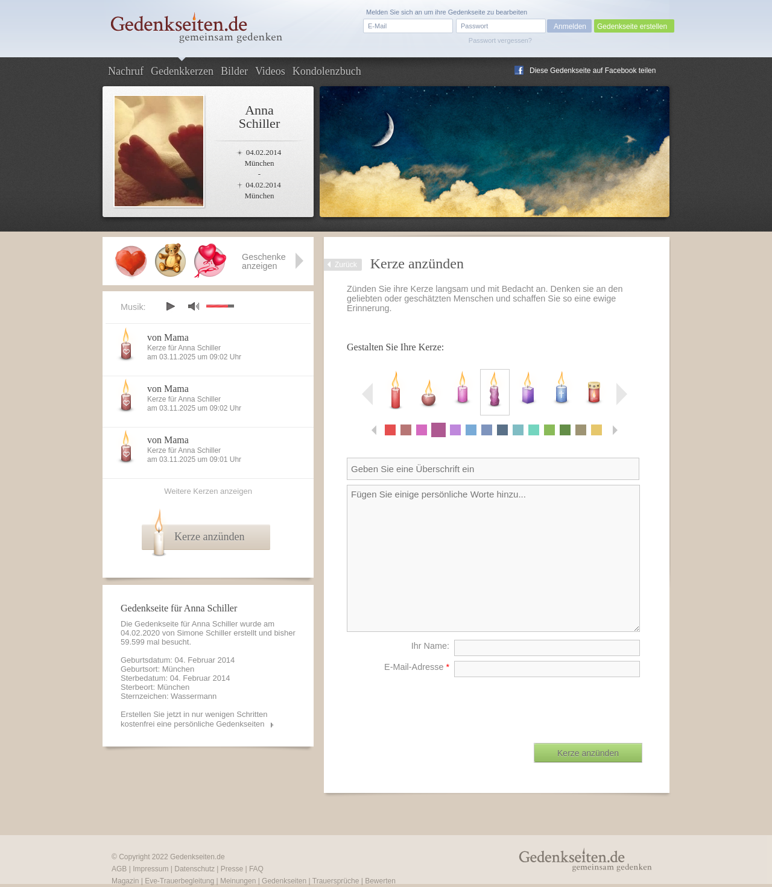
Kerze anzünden (209, 537)
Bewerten (380, 881)
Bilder (234, 71)
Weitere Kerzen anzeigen (208, 491)
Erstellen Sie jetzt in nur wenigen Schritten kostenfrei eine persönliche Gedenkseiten (194, 719)
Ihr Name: (430, 646)
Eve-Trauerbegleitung (179, 881)
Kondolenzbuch (327, 71)
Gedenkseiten (284, 881)
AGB (119, 869)
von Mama (168, 337)
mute (193, 306)
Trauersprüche (335, 881)
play (170, 306)
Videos (270, 71)
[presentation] (550, 705)
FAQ (256, 869)
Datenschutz (194, 869)
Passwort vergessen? (500, 40)
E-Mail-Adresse (416, 667)
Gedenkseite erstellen (632, 26)
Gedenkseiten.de (197, 857)
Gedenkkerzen (182, 71)
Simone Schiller (204, 632)
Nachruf (126, 71)
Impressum (150, 869)
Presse (232, 869)
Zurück (346, 264)
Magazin (125, 881)
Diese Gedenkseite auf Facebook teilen (593, 70)
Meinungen (238, 881)
